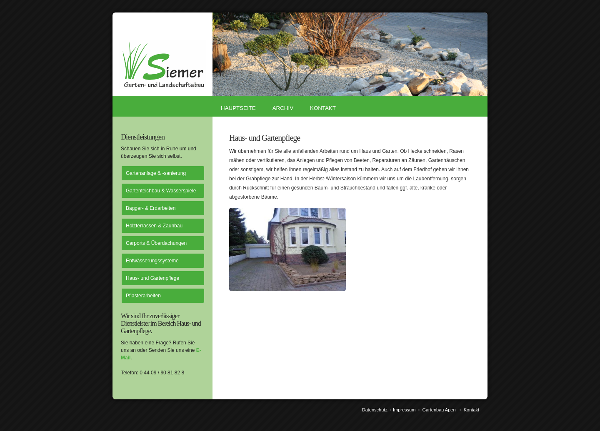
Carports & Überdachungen (156, 243)
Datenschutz (375, 409)
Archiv (282, 108)
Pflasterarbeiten (143, 296)
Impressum (404, 409)
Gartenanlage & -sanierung (156, 173)
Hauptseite (238, 108)
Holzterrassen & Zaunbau (154, 226)
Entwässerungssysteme (152, 261)
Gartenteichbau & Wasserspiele (161, 191)
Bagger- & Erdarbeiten (150, 208)
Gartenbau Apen (439, 409)
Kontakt (323, 108)
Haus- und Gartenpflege (152, 278)
